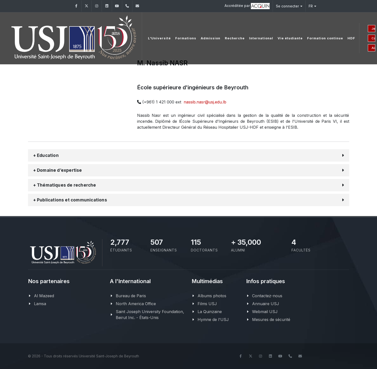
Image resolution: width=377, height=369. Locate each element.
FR (312, 6)
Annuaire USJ (265, 303)
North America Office (136, 303)
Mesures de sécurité (271, 319)
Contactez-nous (267, 295)
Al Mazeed (44, 295)
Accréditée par (247, 6)
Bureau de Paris (131, 295)
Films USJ (207, 303)
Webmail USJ (265, 311)
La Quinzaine (210, 311)
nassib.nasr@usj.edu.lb (205, 101)
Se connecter (289, 6)
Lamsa (40, 303)
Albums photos (212, 295)
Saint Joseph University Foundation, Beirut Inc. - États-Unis (150, 314)
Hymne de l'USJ (213, 319)
